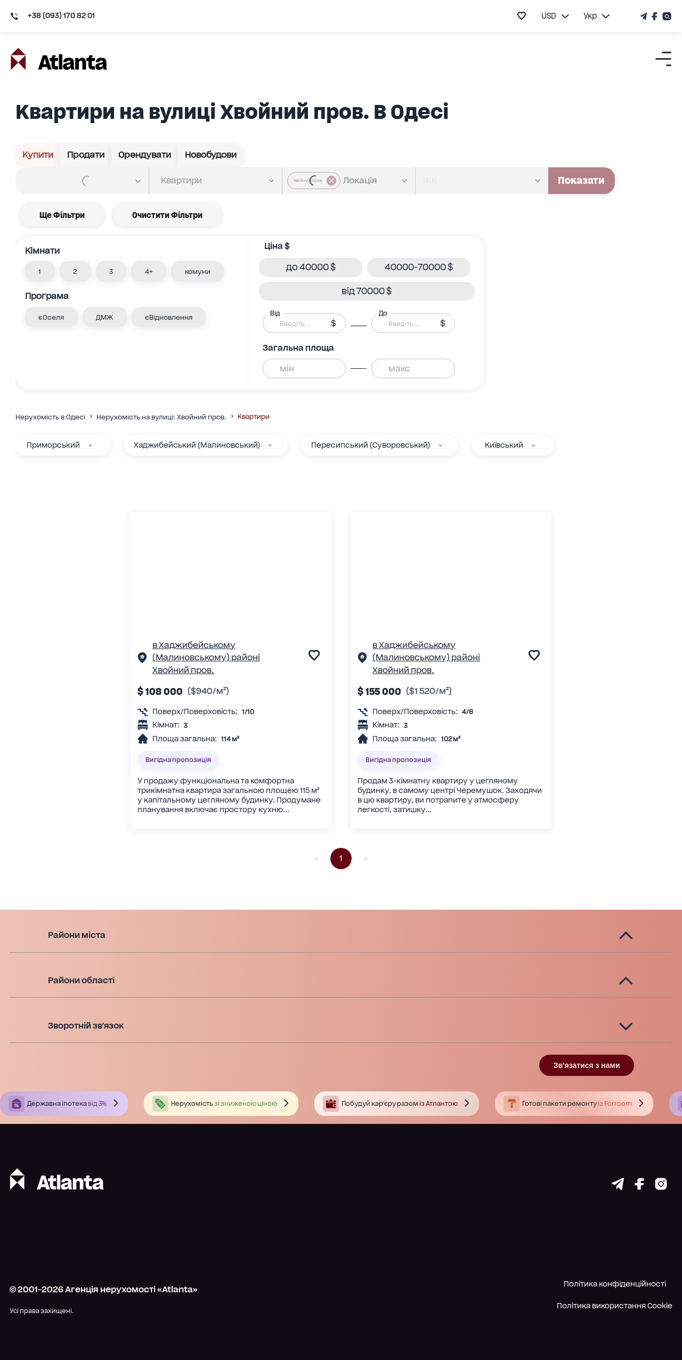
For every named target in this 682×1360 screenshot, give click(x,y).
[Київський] (533, 445)
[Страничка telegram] (618, 1186)
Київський (504, 445)
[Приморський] (90, 445)
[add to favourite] (522, 16)
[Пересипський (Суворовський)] (440, 445)
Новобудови (211, 155)
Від (275, 313)
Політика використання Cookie (614, 1305)
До (383, 313)
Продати (86, 155)
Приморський (53, 445)
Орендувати (144, 155)
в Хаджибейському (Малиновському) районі (206, 651)
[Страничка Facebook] (654, 16)
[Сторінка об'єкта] (142, 659)
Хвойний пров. (183, 670)
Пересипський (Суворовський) (370, 445)
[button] (40, 271)
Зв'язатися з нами (587, 1065)
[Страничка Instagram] (665, 16)
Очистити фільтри (167, 215)
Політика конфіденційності (615, 1284)
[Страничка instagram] (661, 1186)
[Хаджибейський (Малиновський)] (270, 445)
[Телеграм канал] (644, 16)
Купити (38, 155)
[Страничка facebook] (639, 1186)
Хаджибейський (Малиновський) (197, 445)
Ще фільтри (62, 215)
